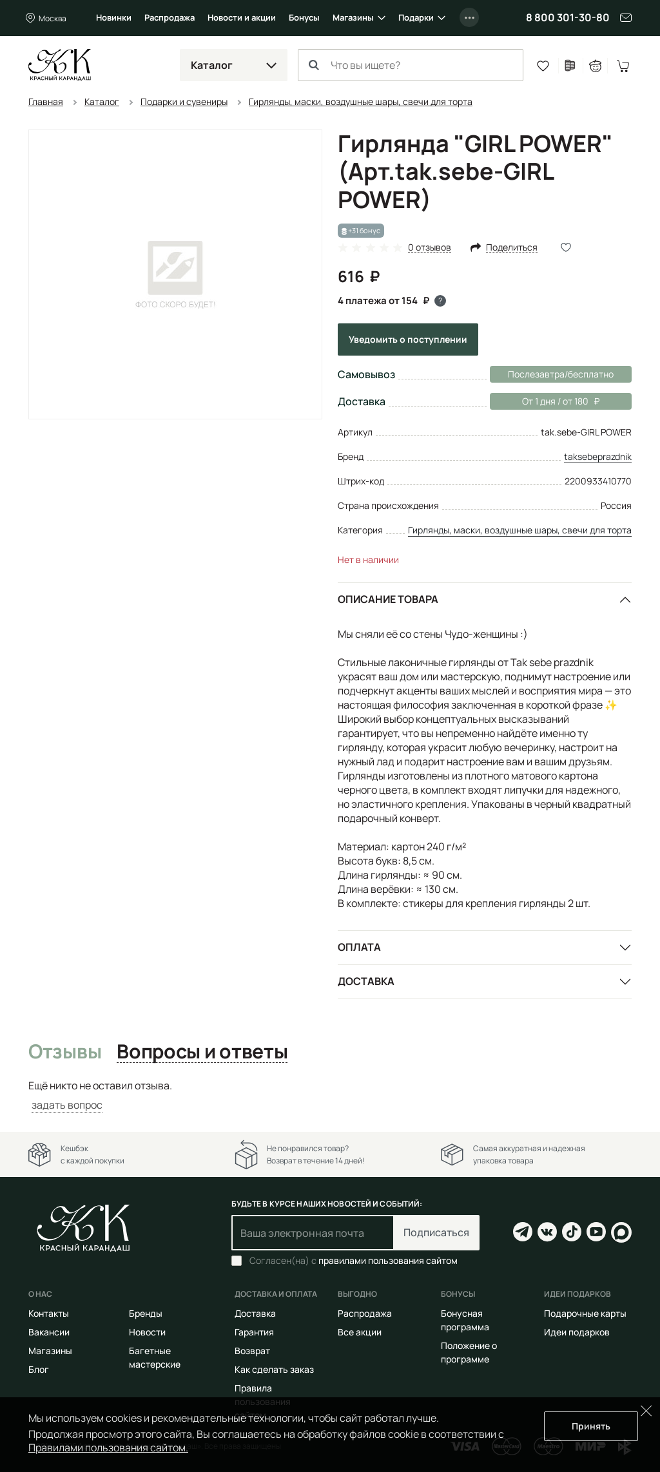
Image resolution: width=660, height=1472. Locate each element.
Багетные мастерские (154, 1357)
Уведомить (408, 339)
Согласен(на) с (353, 1261)
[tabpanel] (330, 1095)
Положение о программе (469, 1352)
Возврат (252, 1350)
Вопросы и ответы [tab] (202, 1052)
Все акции (360, 1332)
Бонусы (304, 17)
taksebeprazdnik (598, 456)
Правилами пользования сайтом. (108, 1447)
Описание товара (388, 599)
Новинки (113, 17)
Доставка (366, 981)
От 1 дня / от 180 (544, 401)
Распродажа (169, 17)
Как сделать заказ (274, 1369)
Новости (147, 1332)
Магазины (353, 17)
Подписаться (436, 1232)
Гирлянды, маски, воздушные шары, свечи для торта (520, 530)
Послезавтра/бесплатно (561, 374)
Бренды (145, 1313)
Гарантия (254, 1332)
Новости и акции (242, 17)
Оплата (359, 947)
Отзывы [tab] (64, 1052)
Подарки (416, 17)
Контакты (48, 1313)
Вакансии (49, 1332)
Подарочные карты (585, 1313)
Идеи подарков (577, 1332)
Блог (38, 1369)
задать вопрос (67, 1105)
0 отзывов (429, 247)
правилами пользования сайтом (388, 1260)
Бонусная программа (465, 1320)
